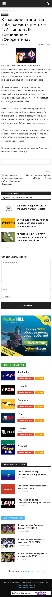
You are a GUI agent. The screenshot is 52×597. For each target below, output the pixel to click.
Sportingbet (23, 372)
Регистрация (26, 378)
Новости (5, 15)
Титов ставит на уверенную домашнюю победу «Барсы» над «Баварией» (12, 179)
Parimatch (22, 400)
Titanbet (21, 428)
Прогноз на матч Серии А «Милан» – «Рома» (38, 177)
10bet (20, 414)
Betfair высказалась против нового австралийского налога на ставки (32, 222)
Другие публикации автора (17, 198)
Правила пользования (26, 587)
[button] (48, 3)
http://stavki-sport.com (34, 571)
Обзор (40, 378)
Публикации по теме (14, 194)
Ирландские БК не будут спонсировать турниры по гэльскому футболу (32, 237)
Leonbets (22, 386)
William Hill (23, 446)
